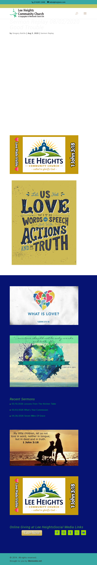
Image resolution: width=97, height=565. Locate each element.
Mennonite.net (35, 561)
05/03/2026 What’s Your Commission (30, 410)
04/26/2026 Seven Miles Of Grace (28, 415)
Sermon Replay (47, 33)
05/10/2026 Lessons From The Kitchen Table (34, 403)
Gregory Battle (19, 33)
